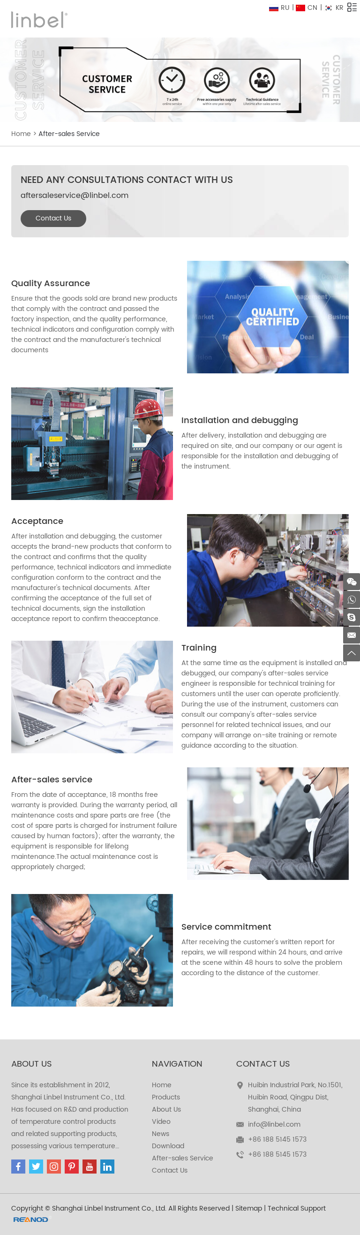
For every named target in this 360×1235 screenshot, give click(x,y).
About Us (166, 1109)
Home (21, 134)
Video (161, 1121)
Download (168, 1146)
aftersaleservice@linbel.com (74, 195)
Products (166, 1097)
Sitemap (248, 1208)
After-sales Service (69, 134)
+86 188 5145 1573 (277, 1154)
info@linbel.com (274, 1124)
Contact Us (53, 218)
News (160, 1134)
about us (31, 1064)
